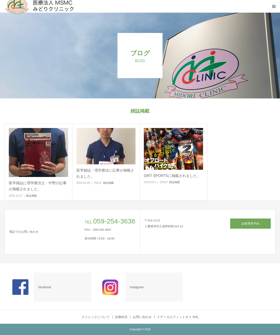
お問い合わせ (142, 317)
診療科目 (121, 317)
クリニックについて (95, 317)
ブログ (97, 182)
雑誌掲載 (31, 195)
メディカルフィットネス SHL (178, 317)
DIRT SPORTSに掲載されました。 (172, 176)
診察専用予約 (250, 223)
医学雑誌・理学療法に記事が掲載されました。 (105, 173)
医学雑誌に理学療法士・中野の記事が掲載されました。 (38, 186)
